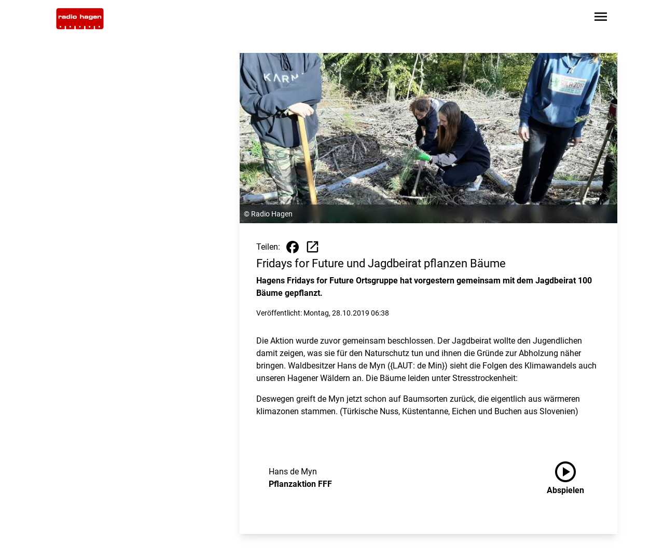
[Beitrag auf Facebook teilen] (292, 247)
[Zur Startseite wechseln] (80, 18)
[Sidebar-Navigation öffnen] (600, 18)
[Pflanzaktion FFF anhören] (574, 478)
